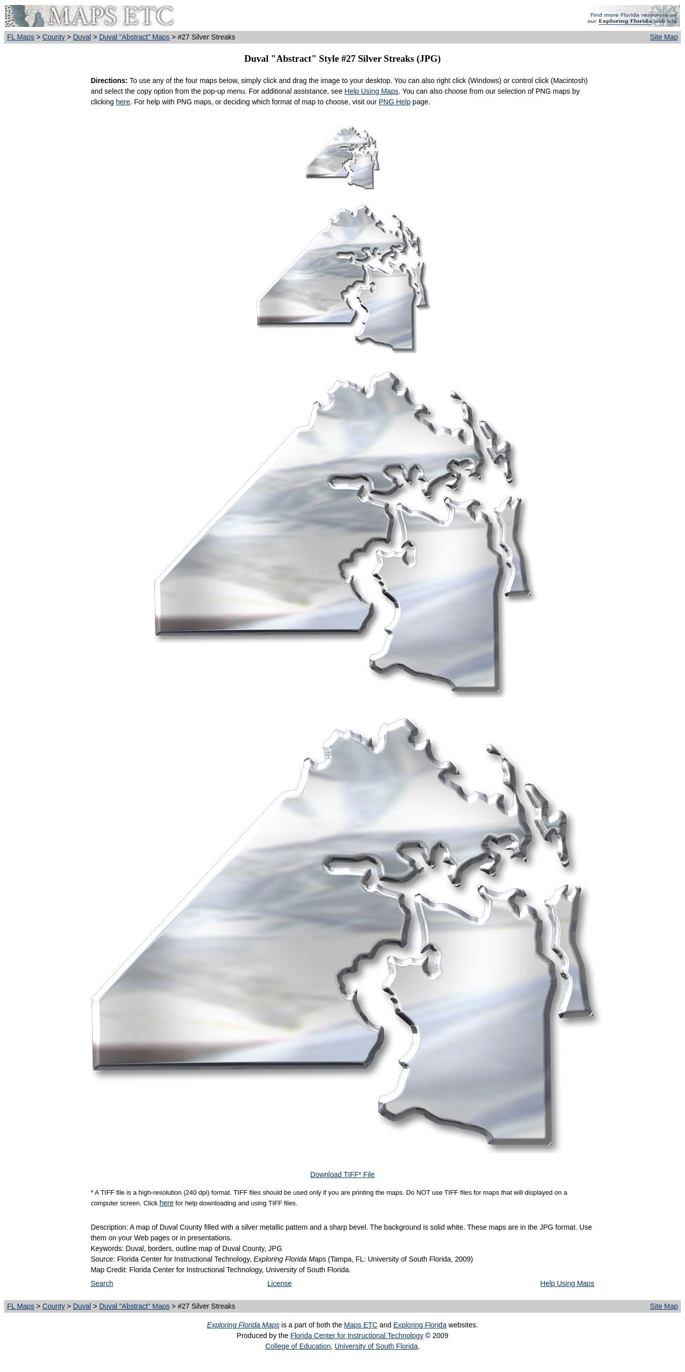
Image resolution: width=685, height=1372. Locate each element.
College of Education (298, 1346)
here (123, 102)
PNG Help (395, 102)
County (54, 37)
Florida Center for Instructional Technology (356, 1335)
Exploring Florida (420, 1325)
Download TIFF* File (342, 1174)
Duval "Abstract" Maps (134, 37)
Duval (82, 37)
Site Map (664, 37)
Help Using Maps (371, 91)
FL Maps (20, 37)
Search (102, 1283)
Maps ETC (361, 1325)
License (279, 1283)
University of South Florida (376, 1346)
